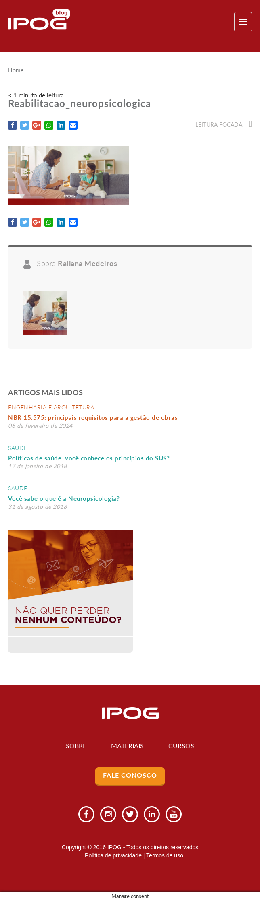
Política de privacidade (113, 855)
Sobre (76, 745)
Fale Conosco (130, 775)
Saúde (17, 447)
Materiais (127, 745)
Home (15, 70)
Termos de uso (164, 855)
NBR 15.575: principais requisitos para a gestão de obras (94, 417)
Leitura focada (223, 124)
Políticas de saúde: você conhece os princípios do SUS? (89, 458)
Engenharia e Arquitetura (51, 407)
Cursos (181, 745)
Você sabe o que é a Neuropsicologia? (64, 498)
